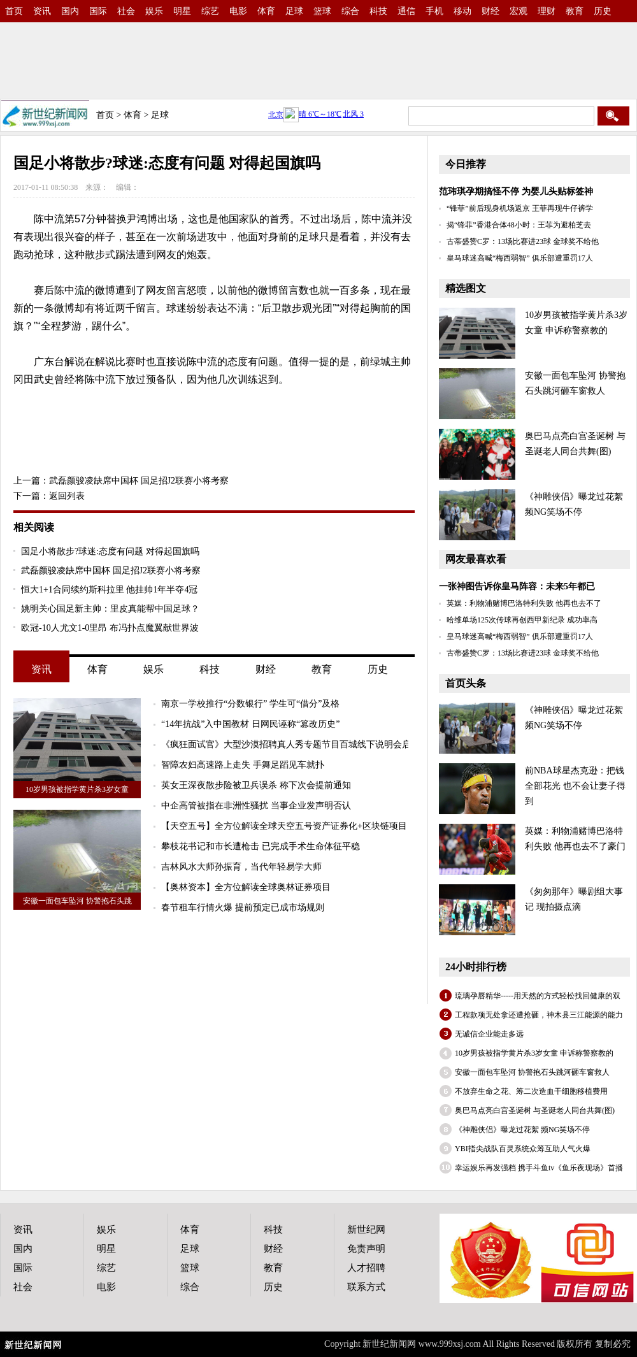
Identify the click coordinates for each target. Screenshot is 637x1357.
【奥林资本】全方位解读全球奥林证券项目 (246, 887)
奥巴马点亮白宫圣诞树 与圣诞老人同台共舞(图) (535, 1110)
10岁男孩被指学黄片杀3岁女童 (77, 789)
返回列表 (67, 496)
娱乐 (154, 11)
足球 (294, 11)
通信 (406, 11)
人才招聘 (366, 1268)
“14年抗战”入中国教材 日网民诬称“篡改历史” (250, 724)
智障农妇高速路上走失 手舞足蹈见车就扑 (242, 765)
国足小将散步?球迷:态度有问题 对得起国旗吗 (110, 551)
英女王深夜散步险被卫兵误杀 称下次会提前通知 (256, 785)
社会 (126, 11)
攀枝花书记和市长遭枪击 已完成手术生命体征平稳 (260, 846)
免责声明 (366, 1249)
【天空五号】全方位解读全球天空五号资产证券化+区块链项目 (284, 826)
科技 (378, 11)
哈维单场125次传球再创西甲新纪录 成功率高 (522, 619)
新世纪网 (366, 1229)
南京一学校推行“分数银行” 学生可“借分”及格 (250, 703)
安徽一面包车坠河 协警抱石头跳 (77, 900)
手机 (434, 11)
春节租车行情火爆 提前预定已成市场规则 (242, 907)
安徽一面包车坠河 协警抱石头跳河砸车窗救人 (532, 1072)
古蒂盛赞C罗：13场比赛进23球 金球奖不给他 (523, 241)
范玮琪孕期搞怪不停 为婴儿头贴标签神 (516, 191)
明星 (182, 11)
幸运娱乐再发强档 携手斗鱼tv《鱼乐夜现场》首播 (539, 1167)
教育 (574, 11)
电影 (238, 11)
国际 (98, 11)
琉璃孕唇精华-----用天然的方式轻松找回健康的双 (537, 995)
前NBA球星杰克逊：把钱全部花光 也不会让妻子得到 (575, 786)
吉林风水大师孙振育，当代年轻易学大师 (241, 867)
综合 (350, 11)
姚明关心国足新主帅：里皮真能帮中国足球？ (110, 609)
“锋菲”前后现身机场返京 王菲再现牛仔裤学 (520, 208)
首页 (14, 11)
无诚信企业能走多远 (489, 1034)
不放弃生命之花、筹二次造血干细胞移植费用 (531, 1091)
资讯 (42, 11)
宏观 (518, 11)
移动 (462, 11)
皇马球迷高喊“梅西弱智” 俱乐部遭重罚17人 (520, 258)
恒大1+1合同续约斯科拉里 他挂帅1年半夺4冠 (109, 589)
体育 (266, 11)
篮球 (322, 11)
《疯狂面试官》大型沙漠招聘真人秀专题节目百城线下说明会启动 (290, 744)
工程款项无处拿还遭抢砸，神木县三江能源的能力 (539, 1014)
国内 (70, 11)
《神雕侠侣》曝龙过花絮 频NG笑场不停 (522, 1129)
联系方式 (366, 1287)
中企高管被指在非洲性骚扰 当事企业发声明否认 (256, 805)
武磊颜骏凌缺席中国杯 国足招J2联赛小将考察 (139, 480)
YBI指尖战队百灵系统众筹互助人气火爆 (522, 1148)
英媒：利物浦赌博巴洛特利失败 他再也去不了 (524, 603)
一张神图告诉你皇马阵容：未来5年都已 (517, 586)
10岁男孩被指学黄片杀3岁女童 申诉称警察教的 (534, 1053)
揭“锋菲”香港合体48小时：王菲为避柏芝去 (519, 224)
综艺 (210, 11)
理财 (546, 11)
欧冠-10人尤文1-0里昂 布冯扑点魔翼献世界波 (110, 628)
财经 (490, 11)
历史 (603, 11)
